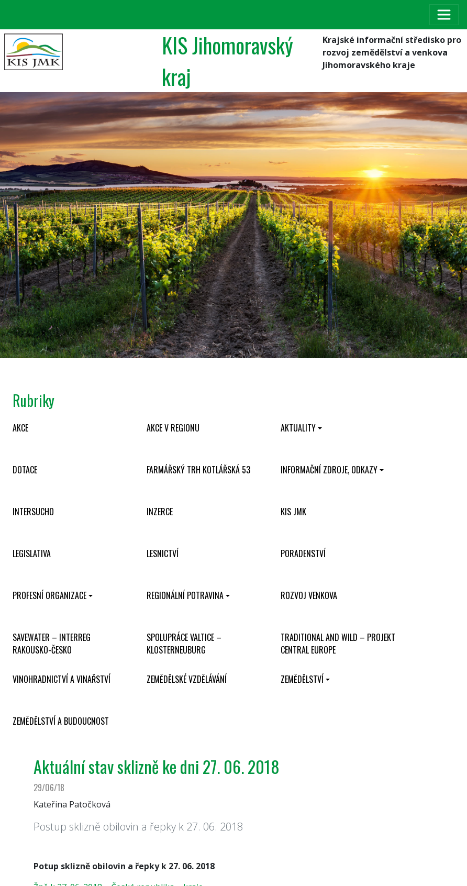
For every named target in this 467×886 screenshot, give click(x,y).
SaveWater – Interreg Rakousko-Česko (52, 643)
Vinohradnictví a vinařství (61, 679)
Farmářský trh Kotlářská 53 (198, 469)
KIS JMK (293, 511)
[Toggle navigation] (444, 14)
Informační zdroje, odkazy (329, 469)
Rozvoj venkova (309, 595)
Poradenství (303, 553)
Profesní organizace (49, 595)
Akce (20, 428)
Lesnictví (163, 553)
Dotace (25, 469)
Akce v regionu (173, 428)
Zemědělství (302, 679)
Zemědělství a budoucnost (61, 721)
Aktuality (298, 428)
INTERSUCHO (33, 511)
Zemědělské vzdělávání (187, 679)
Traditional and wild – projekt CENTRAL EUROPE (338, 643)
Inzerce (160, 511)
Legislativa (32, 553)
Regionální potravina (185, 595)
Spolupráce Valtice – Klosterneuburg (184, 643)
